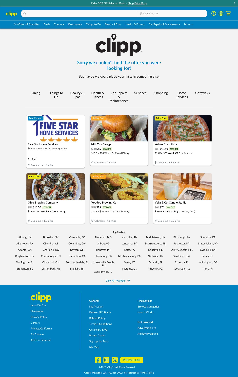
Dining (35, 93)
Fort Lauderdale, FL (77, 262)
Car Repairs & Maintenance (119, 97)
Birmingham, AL (25, 262)
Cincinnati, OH (51, 262)
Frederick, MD (103, 237)
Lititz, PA (129, 250)
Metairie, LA (129, 268)
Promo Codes (97, 335)
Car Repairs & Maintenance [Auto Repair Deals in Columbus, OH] (164, 24)
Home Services (182, 95)
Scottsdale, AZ (181, 268)
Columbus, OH (77, 243)
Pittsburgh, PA (181, 237)
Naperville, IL (155, 250)
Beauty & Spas (77, 95)
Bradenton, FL (25, 268)
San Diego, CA (181, 256)
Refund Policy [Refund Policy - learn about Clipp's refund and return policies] (97, 318)
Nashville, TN (155, 256)
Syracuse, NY (208, 250)
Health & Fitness (97, 95)
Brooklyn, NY (51, 237)
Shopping (161, 93)
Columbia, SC (77, 237)
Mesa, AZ (129, 262)
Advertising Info (147, 328)
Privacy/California (41, 328)
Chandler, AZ (50, 243)
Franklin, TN (77, 268)
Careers (35, 323)
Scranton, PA (208, 237)
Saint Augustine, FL (182, 250)
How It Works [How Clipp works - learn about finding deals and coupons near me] (146, 312)
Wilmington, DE (208, 262)
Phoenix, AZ (156, 268)
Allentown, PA (24, 243)
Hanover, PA (103, 250)
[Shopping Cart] (228, 13)
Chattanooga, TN (51, 256)
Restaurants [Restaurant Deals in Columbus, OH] (75, 24)
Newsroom (37, 311)
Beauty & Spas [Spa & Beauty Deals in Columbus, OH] (113, 24)
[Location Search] (172, 14)
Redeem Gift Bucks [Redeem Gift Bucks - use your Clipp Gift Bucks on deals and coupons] (100, 312)
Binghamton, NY (24, 256)
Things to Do (56, 95)
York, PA (208, 268)
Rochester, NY (182, 243)
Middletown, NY (155, 237)
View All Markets (118, 280)
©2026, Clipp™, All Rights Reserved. (117, 367)
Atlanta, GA (25, 250)
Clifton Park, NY (50, 268)
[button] (234, 3)
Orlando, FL (155, 262)
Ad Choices (37, 334)
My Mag (94, 347)
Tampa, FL (208, 256)
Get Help (94, 329)
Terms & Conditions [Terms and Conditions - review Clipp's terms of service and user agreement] (100, 324)
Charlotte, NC (51, 250)
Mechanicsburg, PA (129, 256)
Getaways (202, 93)
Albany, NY (24, 237)
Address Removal (41, 340)
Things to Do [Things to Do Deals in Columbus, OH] (93, 24)
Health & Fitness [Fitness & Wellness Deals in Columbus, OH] (135, 24)
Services (140, 93)
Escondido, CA (77, 256)
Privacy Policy (39, 317)
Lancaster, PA (129, 243)
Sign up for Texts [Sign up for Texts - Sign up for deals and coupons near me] (99, 341)
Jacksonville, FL (103, 272)
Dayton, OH (77, 250)
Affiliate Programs (148, 333)
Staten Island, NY (208, 243)
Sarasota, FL (182, 262)
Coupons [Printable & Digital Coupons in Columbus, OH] (59, 24)
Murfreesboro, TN (155, 243)
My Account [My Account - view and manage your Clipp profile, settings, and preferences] (96, 306)
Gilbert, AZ (103, 243)
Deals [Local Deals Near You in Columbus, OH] (46, 24)
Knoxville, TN (129, 237)
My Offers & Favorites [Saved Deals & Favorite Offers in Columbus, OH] (27, 24)
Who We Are (38, 305)
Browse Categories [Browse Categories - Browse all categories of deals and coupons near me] (148, 306)
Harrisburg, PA (103, 256)
